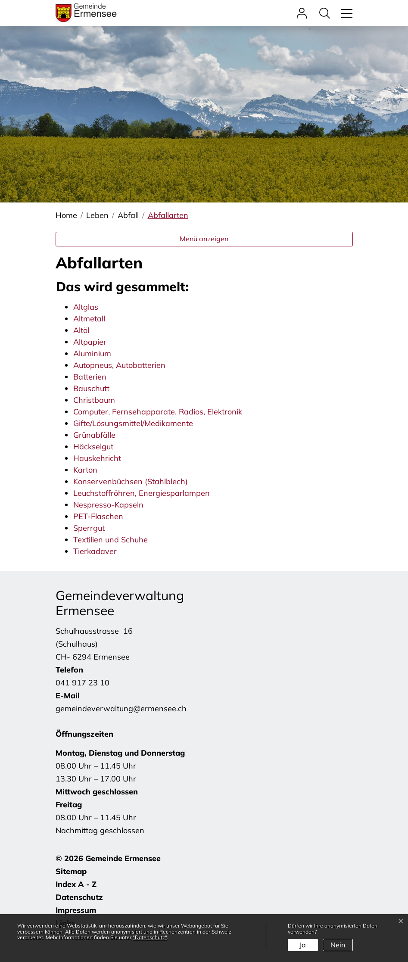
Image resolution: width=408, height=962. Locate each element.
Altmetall (89, 319)
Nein (337, 944)
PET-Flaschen (98, 516)
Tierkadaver (95, 551)
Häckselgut (93, 446)
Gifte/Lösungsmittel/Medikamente (133, 423)
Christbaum (94, 400)
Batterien (89, 377)
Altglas (85, 307)
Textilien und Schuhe (110, 540)
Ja (302, 944)
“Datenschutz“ (150, 937)
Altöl (81, 330)
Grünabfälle (94, 435)
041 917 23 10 (82, 683)
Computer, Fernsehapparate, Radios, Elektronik (157, 412)
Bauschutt (91, 388)
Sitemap (71, 871)
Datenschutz (79, 897)
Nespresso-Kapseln (108, 505)
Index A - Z (76, 884)
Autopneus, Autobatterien (119, 365)
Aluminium (92, 353)
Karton (85, 470)
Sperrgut (89, 528)
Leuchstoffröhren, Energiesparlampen (141, 493)
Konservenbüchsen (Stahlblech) (130, 481)
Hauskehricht (97, 458)
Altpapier (89, 342)
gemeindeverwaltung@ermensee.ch (121, 708)
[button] (326, 13)
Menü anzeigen (204, 238)
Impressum (76, 910)
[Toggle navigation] (345, 13)
